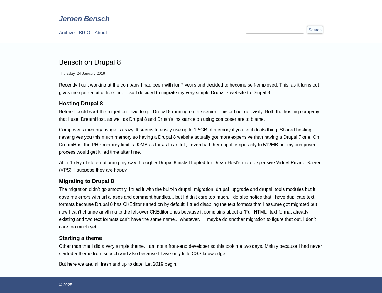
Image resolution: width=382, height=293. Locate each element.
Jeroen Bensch (84, 19)
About (100, 32)
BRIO (84, 32)
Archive (67, 32)
